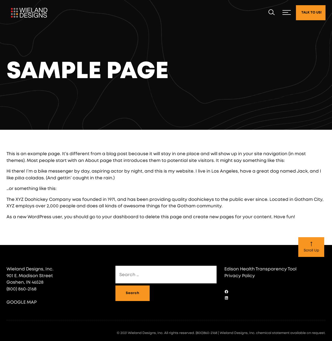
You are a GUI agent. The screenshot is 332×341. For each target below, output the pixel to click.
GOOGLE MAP (21, 302)
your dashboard (120, 217)
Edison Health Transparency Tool (260, 269)
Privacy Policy (239, 276)
